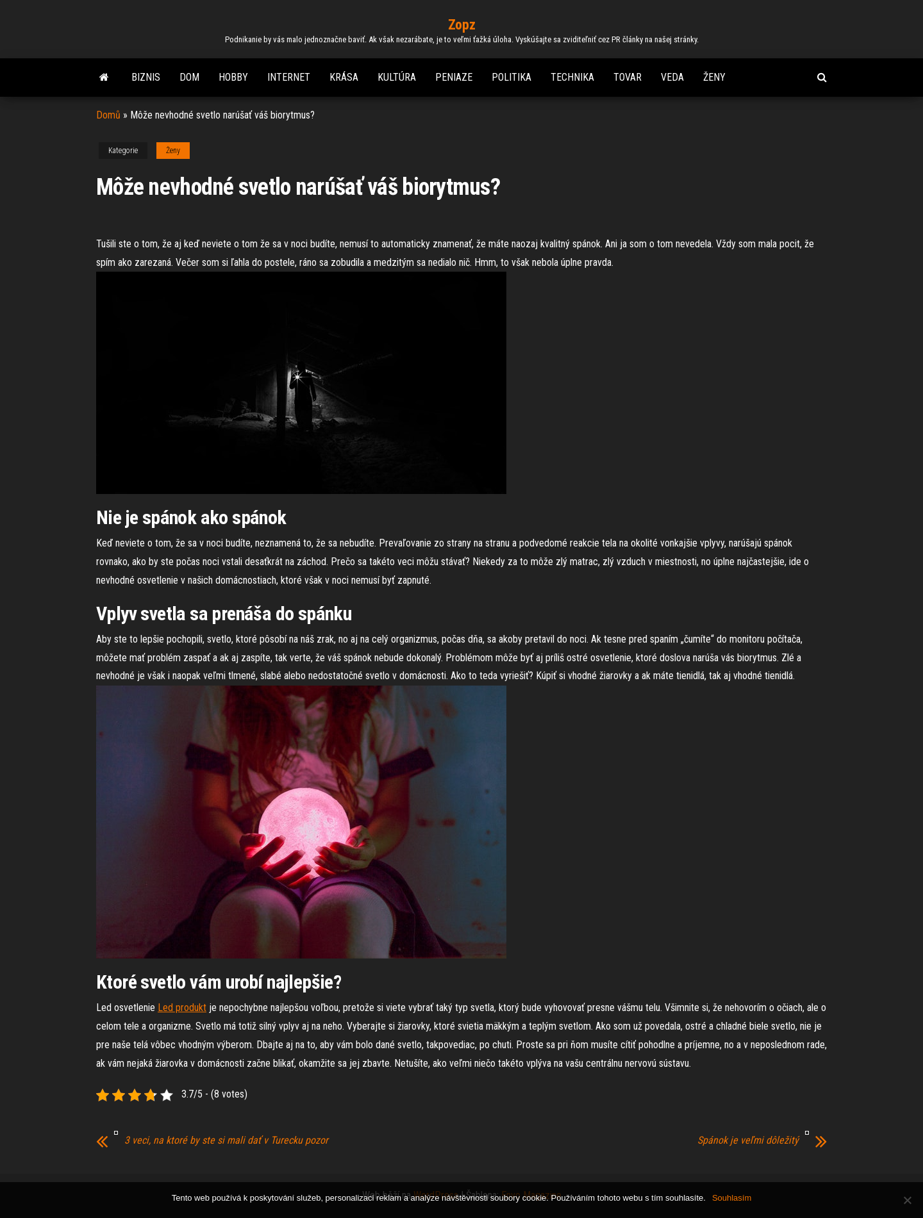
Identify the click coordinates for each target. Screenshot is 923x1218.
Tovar (627, 77)
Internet (288, 77)
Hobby (233, 77)
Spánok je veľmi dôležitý (748, 1140)
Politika (511, 77)
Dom (189, 77)
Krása (343, 77)
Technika (572, 77)
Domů (108, 115)
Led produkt (182, 1007)
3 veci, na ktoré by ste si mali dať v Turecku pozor (226, 1140)
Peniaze (453, 77)
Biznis (145, 77)
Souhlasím (731, 1198)
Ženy (714, 77)
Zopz (461, 25)
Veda (672, 77)
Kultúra (397, 77)
